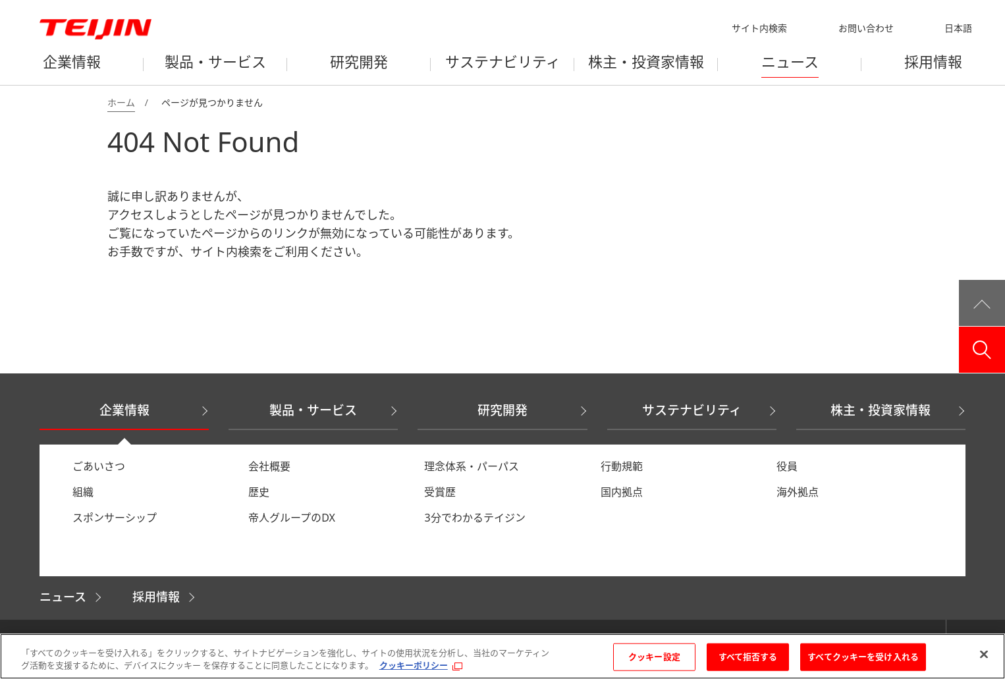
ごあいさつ (98, 466)
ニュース (63, 597)
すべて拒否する (748, 657)
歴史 (258, 492)
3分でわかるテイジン (474, 517)
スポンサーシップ (114, 517)
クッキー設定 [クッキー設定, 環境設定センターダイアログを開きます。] (654, 657)
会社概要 (269, 466)
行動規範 (622, 466)
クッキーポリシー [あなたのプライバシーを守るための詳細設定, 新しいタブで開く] (413, 665)
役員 (787, 466)
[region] (502, 656)
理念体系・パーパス (471, 466)
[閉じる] (983, 654)
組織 (83, 492)
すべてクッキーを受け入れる (863, 657)
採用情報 (156, 597)
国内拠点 (622, 492)
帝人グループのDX (291, 517)
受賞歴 (440, 492)
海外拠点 (797, 492)
